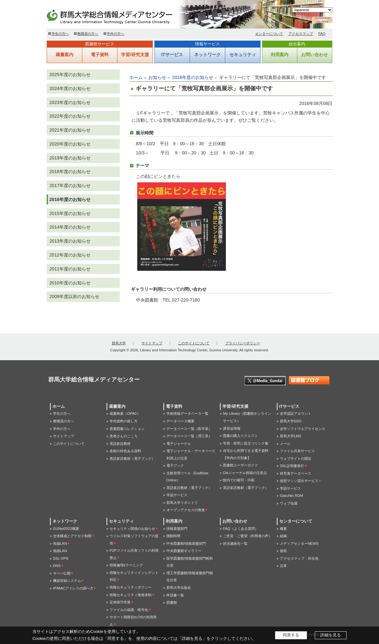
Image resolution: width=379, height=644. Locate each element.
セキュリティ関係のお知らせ (132, 528)
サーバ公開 (62, 573)
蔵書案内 (64, 54)
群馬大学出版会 (178, 587)
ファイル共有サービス (297, 451)
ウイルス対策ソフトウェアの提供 (134, 539)
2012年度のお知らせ (70, 254)
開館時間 (173, 536)
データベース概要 (180, 421)
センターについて (269, 34)
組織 (283, 536)
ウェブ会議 (288, 503)
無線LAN (60, 551)
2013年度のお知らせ (70, 241)
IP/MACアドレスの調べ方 (73, 588)
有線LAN (60, 543)
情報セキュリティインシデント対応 (134, 576)
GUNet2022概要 (66, 528)
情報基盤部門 (176, 528)
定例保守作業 (120, 602)
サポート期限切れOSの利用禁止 (133, 620)
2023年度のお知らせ (70, 102)
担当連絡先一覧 (235, 543)
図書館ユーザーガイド (240, 465)
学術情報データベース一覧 (187, 413)
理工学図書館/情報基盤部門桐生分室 (189, 576)
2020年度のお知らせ (70, 143)
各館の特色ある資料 (125, 451)
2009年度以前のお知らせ (74, 296)
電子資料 (100, 54)
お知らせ (157, 77)
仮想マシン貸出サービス (299, 481)
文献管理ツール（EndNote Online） (187, 476)
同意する (291, 635)
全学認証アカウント (295, 413)
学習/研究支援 (135, 54)
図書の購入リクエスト (240, 436)
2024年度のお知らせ (70, 88)
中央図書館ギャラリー (183, 551)
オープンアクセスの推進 (185, 510)
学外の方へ (115, 34)
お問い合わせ (314, 54)
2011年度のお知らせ (70, 268)
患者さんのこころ (124, 436)
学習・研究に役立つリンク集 (245, 443)
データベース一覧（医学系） (189, 429)
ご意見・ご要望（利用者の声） (247, 536)
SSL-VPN (61, 558)
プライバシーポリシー (242, 343)
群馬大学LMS (290, 436)
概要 (283, 528)
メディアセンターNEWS (299, 543)
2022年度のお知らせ (70, 116)
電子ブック (175, 465)
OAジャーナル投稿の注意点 (245, 473)
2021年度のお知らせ (70, 130)
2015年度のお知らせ (70, 213)
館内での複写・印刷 (238, 480)
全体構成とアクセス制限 (72, 536)
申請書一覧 (175, 595)
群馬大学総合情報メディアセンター (120, 16)
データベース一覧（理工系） (189, 436)
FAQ (322, 34)
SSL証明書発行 (292, 466)
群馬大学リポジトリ (182, 502)
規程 (283, 551)
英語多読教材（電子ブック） (132, 458)
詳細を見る (330, 635)
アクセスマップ (300, 34)
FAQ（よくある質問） (240, 528)
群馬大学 (119, 343)
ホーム (136, 77)
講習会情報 (231, 428)
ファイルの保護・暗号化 (129, 610)
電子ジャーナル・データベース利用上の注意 (190, 454)
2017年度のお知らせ (70, 185)
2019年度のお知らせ (70, 157)
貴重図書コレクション (127, 429)
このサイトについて (193, 343)
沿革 (283, 566)
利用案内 (279, 54)
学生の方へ (60, 34)
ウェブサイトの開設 (295, 458)
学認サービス (176, 495)
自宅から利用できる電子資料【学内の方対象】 (245, 454)
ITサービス (172, 54)
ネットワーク (207, 54)
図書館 (171, 602)
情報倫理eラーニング (126, 565)
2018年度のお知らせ (70, 171)
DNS (57, 566)
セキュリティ (242, 54)
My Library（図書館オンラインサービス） (247, 417)
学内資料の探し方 (124, 421)
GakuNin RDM (291, 496)
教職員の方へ (87, 34)
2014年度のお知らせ (70, 227)
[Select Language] (312, 9)
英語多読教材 (120, 444)
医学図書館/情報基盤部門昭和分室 (189, 562)
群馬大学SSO (290, 421)
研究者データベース (295, 473)
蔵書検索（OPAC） (125, 413)
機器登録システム (67, 580)
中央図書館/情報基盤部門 (186, 543)
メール (285, 444)
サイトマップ (151, 343)
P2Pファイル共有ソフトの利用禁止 (134, 554)
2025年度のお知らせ (70, 74)
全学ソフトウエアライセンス (302, 429)
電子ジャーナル (178, 444)
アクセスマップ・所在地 (299, 558)
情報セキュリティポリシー (131, 587)
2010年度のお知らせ (70, 282)
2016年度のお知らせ (192, 77)
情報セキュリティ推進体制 (131, 595)
